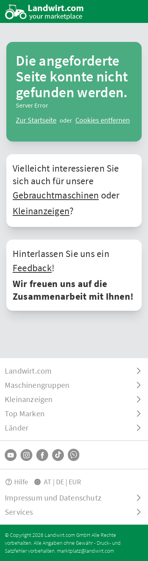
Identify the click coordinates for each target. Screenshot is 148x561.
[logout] (102, 120)
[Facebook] (42, 455)
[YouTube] (11, 455)
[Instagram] (26, 455)
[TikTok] (58, 455)
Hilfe (16, 481)
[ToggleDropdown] (74, 371)
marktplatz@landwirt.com (85, 550)
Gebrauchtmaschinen (56, 195)
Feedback (32, 268)
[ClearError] (36, 120)
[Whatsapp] (73, 455)
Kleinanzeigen (41, 211)
